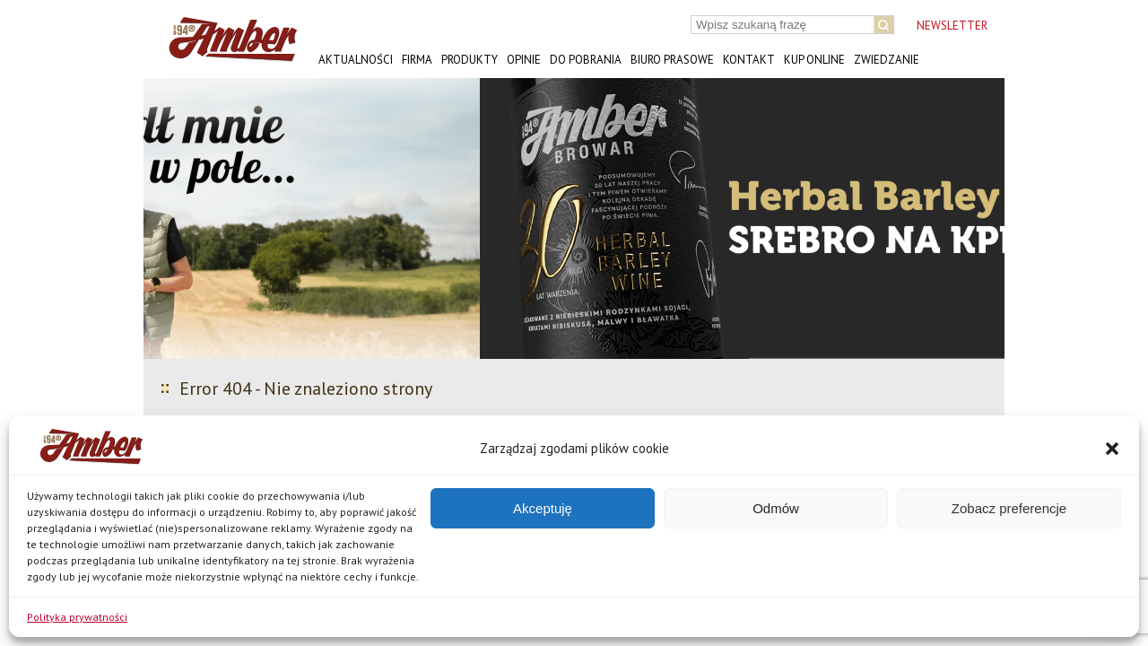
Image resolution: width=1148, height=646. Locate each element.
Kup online (814, 59)
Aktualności (355, 59)
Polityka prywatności (77, 617)
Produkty (469, 59)
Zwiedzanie (886, 59)
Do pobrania (586, 59)
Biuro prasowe (672, 59)
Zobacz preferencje (1009, 508)
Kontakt (749, 59)
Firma (417, 59)
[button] (1112, 449)
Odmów (775, 508)
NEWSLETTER (952, 25)
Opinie (524, 59)
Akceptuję (542, 508)
